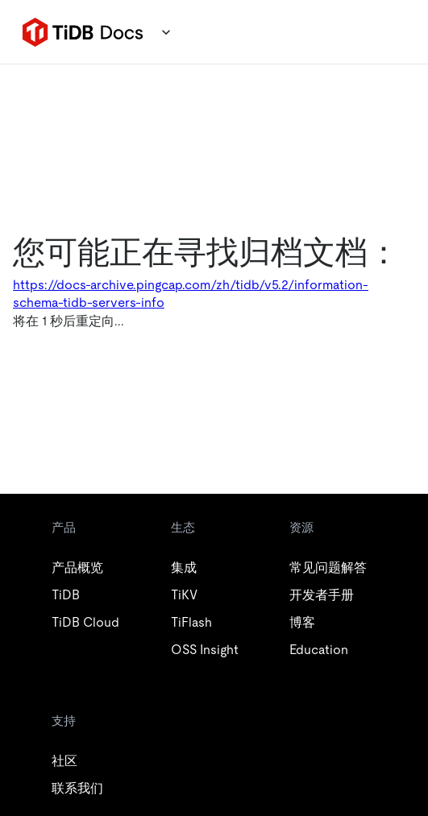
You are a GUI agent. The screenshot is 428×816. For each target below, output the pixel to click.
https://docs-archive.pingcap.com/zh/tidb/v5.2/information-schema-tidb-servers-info (190, 293)
